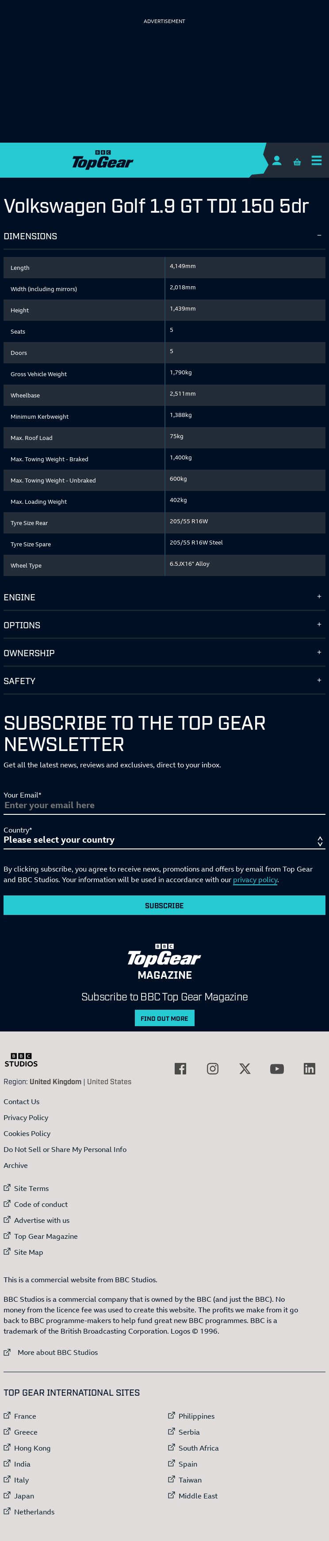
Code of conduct (41, 1204)
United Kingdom (55, 1081)
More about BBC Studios (51, 1352)
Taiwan (190, 1479)
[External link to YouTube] (277, 1069)
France (25, 1416)
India (22, 1463)
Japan (24, 1495)
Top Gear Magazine (46, 1236)
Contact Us (21, 1101)
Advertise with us (41, 1220)
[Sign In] (276, 160)
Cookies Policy (27, 1133)
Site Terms (31, 1188)
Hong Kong (32, 1448)
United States (109, 1081)
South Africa (199, 1448)
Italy (21, 1479)
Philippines (196, 1416)
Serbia (189, 1432)
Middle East (198, 1495)
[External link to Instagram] (213, 1069)
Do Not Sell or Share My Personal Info (65, 1149)
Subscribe (164, 905)
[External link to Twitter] (245, 1069)
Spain (188, 1463)
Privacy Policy (26, 1117)
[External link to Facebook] (180, 1069)
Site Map (28, 1252)
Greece (26, 1432)
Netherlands (34, 1511)
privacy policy (255, 879)
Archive (16, 1165)
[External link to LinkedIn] (309, 1069)
